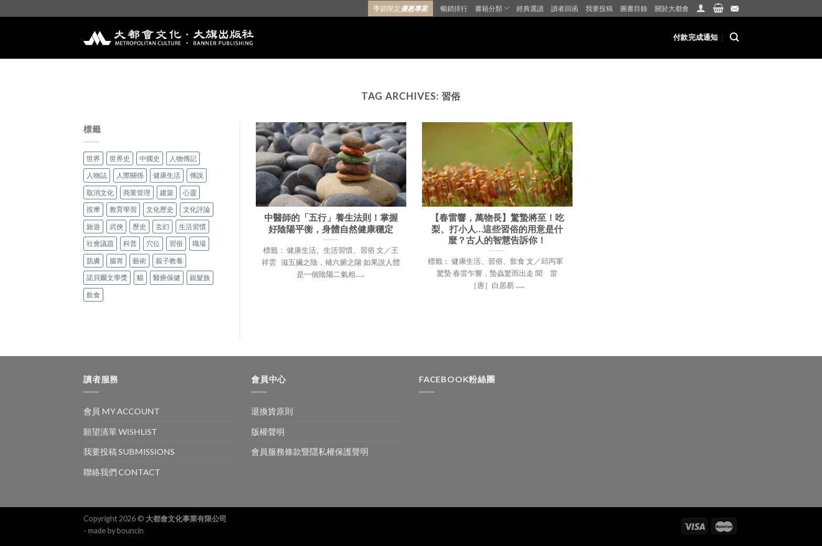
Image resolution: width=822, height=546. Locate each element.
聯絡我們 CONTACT (121, 472)
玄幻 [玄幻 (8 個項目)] (162, 226)
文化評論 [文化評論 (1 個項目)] (196, 209)
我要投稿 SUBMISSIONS (129, 451)
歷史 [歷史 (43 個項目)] (139, 226)
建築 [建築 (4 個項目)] (167, 192)
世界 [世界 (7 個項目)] (93, 158)
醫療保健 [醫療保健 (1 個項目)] (166, 277)
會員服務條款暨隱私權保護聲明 (310, 451)
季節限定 (400, 8)
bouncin (130, 530)
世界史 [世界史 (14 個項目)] (120, 158)
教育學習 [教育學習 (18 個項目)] (123, 209)
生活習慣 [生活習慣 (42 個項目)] (192, 226)
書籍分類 (492, 8)
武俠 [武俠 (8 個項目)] (116, 226)
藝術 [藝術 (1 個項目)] (139, 260)
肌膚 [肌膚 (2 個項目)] (93, 260)
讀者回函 (564, 8)
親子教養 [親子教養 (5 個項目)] (169, 260)
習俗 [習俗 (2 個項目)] (176, 243)
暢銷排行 (454, 8)
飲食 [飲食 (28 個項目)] (93, 295)
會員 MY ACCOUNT (121, 411)
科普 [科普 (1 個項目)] (130, 243)
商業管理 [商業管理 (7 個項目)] (136, 192)
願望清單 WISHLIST (120, 431)
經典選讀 (530, 8)
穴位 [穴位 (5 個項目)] (153, 243)
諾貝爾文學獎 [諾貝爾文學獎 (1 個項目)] (106, 277)
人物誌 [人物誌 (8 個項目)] (96, 175)
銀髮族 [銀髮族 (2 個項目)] (200, 277)
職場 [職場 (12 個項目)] (199, 243)
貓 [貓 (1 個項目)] (140, 277)
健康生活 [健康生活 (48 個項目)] (166, 175)
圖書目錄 (633, 8)
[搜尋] (734, 37)
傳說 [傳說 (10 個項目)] (196, 175)
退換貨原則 (272, 411)
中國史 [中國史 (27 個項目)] (149, 158)
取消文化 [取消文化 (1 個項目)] (100, 192)
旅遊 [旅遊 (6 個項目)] (93, 226)
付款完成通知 (695, 37)
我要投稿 (599, 8)
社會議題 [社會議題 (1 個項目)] (100, 243)
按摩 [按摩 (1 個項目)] (93, 209)
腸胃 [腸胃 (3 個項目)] (116, 260)
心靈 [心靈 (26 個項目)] (190, 192)
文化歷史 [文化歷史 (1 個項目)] (160, 209)
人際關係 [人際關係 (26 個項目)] (130, 175)
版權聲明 (268, 431)
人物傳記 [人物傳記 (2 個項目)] (183, 158)
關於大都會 (672, 8)
